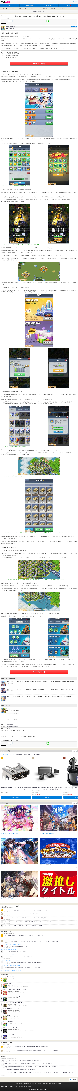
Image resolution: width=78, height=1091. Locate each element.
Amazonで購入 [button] (15, 797)
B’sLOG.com (58, 1083)
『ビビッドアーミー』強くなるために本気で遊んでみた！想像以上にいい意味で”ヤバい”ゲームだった (48, 8)
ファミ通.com (52, 1083)
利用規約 (25, 1083)
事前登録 (35, 11)
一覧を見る (74, 751)
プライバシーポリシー (37, 1083)
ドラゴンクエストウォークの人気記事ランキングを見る (11, 944)
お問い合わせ (19, 1083)
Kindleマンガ (19, 754)
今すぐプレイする (39, 64)
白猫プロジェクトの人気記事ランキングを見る (9, 949)
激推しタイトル (41, 11)
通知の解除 (45, 1083)
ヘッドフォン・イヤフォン (7, 754)
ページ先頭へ (74, 1079)
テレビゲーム (37, 754)
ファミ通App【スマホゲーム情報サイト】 (9, 8)
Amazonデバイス (28, 754)
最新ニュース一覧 (22, 8)
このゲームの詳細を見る (13, 713)
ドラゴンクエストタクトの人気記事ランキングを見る (10, 965)
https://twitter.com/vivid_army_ (13, 726)
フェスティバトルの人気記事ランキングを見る (9, 960)
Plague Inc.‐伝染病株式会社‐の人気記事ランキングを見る (11, 970)
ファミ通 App (5, 2)
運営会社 (29, 1083)
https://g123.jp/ (10, 724)
